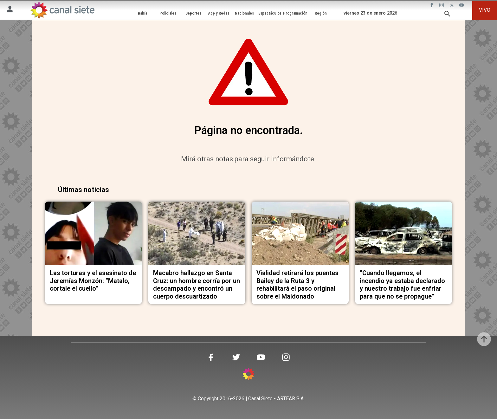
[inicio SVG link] (248, 375)
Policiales (167, 13)
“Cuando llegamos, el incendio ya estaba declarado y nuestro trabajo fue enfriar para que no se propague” (402, 284)
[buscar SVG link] (447, 15)
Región (321, 13)
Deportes (193, 13)
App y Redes (218, 13)
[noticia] (93, 233)
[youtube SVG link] (462, 6)
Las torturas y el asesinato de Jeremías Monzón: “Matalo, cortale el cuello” (93, 280)
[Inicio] (62, 10)
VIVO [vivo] (484, 10)
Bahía (142, 13)
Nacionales (244, 13)
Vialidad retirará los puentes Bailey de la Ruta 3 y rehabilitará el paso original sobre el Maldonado (297, 284)
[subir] (484, 339)
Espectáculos (269, 13)
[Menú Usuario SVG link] (10, 10)
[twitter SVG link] (452, 6)
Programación (295, 13)
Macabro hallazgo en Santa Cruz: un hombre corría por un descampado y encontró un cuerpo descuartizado (196, 284)
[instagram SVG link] (442, 6)
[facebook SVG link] (432, 6)
